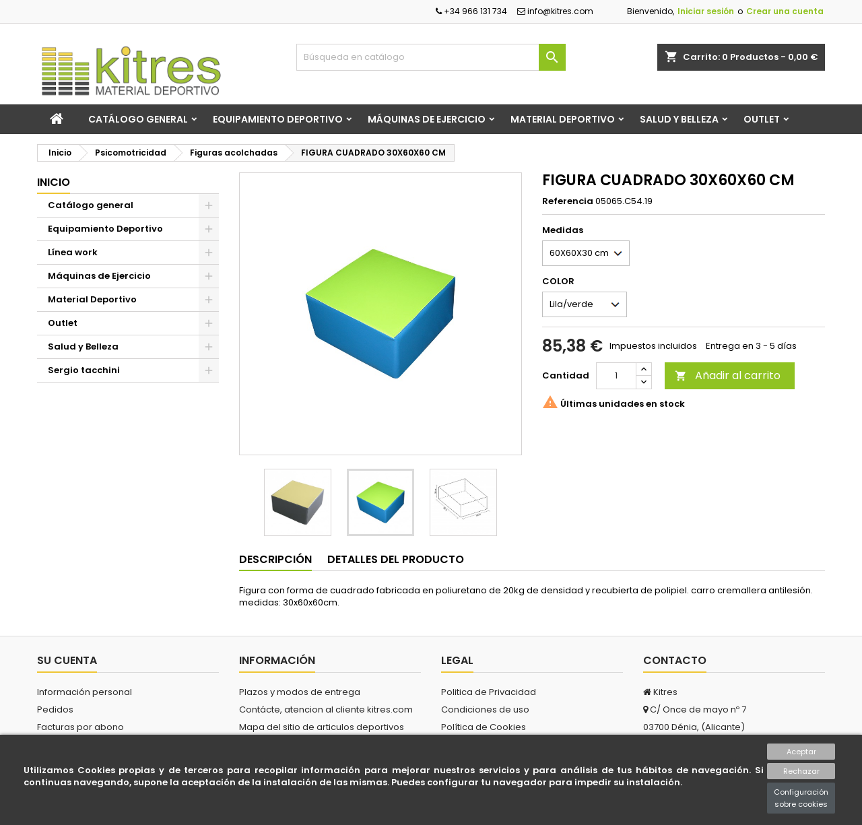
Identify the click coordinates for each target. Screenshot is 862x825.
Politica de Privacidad (488, 692)
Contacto (674, 660)
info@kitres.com (555, 11)
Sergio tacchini (84, 370)
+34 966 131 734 (471, 11)
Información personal (84, 692)
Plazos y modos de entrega (299, 692)
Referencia (567, 201)
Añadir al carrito (728, 375)
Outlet (761, 119)
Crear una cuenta (785, 11)
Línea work (73, 252)
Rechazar (801, 771)
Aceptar (801, 751)
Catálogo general (138, 119)
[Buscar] (431, 57)
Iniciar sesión (705, 11)
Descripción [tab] (275, 559)
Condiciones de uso (485, 709)
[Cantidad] (616, 375)
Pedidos (55, 709)
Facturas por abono (80, 727)
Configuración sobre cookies (801, 798)
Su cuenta (67, 660)
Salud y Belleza (679, 119)
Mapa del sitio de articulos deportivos (321, 727)
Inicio (53, 182)
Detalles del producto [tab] (395, 559)
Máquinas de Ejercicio (427, 119)
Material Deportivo (562, 119)
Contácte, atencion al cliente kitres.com (326, 709)
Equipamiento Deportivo (278, 119)
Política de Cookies (483, 727)
